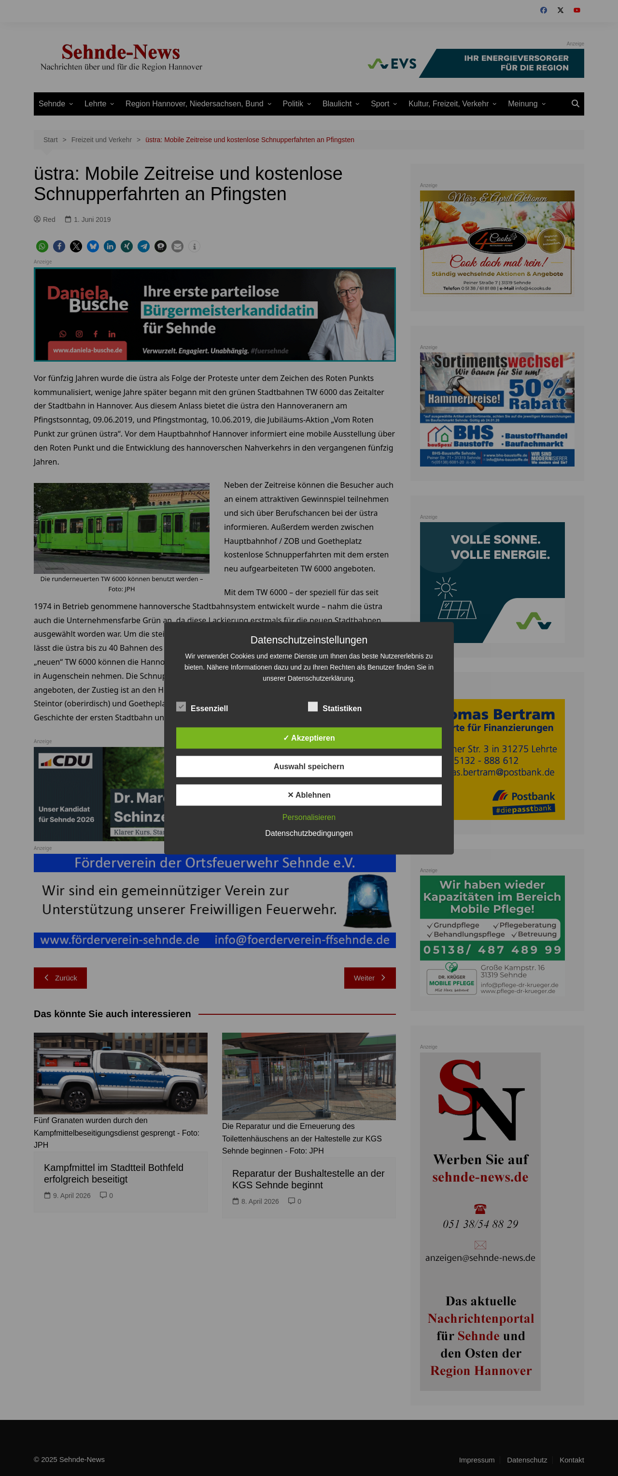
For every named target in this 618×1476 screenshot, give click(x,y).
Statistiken (335, 706)
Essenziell (202, 706)
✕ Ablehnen (309, 794)
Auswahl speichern (309, 766)
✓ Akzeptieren (309, 737)
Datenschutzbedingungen (308, 833)
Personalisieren (309, 817)
